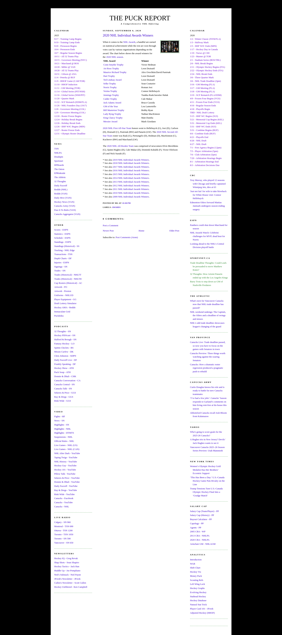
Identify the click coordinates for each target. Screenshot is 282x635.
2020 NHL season (114, 57)
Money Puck (196, 576)
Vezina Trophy (110, 91)
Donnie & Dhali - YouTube (67, 482)
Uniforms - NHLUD (63, 295)
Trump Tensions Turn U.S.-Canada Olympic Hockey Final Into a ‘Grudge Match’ (206, 492)
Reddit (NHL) (60, 189)
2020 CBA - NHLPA (200, 539)
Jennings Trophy (111, 95)
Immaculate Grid (62, 311)
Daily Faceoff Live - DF (65, 360)
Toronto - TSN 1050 (63, 534)
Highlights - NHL (62, 428)
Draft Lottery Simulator (65, 303)
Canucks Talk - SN (63, 388)
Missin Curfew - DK (64, 351)
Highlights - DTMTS (64, 432)
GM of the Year (110, 106)
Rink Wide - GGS (62, 400)
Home (141, 230)
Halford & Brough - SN (65, 339)
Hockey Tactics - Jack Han (66, 566)
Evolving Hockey (198, 592)
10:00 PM (126, 203)
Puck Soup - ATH (62, 372)
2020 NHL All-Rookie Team (120, 146)
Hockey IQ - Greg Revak (66, 558)
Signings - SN (60, 266)
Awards (116, 207)
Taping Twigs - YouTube (65, 457)
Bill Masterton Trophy (113, 110)
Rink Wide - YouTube (64, 494)
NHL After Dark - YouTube (67, 453)
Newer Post (108, 230)
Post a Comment (110, 225)
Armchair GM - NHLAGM (203, 544)
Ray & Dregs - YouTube (65, 490)
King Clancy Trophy (113, 117)
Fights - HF (59, 416)
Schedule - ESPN (62, 237)
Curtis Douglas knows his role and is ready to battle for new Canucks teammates (207, 390)
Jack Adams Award (112, 102)
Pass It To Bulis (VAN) (65, 210)
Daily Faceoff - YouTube (66, 486)
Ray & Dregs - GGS (63, 396)
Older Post (174, 230)
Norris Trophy (110, 87)
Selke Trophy (109, 83)
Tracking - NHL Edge (64, 250)
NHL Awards (129, 42)
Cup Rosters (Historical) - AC (68, 283)
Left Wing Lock (197, 584)
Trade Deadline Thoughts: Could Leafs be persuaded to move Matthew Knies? (208, 266)
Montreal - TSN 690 (63, 526)
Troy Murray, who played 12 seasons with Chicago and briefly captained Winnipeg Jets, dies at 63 (208, 183)
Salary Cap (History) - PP (202, 515)
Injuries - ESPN (61, 262)
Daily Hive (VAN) (63, 197)
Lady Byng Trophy (112, 114)
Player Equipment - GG (65, 299)
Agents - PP (195, 527)
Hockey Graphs (197, 588)
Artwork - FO (60, 287)
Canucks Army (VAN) (64, 205)
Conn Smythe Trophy (113, 64)
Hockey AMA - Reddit (65, 307)
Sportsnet (58, 161)
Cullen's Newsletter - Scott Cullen (70, 582)
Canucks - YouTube (63, 502)
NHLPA (58, 152)
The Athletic (60, 177)
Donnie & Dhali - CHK (65, 376)
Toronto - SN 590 (62, 538)
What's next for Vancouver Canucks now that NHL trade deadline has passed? (207, 304)
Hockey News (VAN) (64, 202)
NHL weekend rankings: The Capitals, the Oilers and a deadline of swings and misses (208, 315)
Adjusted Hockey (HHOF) (202, 612)
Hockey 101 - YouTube (65, 469)
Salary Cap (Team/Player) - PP (204, 511)
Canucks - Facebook (63, 498)
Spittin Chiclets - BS (64, 347)
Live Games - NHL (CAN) (66, 449)
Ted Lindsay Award (112, 79)
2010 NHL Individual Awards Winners (131, 193)
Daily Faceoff (60, 185)
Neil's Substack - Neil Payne (67, 574)
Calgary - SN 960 (62, 522)
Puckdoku (59, 315)
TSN (56, 148)
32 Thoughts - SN (62, 331)
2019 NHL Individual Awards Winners (131, 159)
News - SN (59, 420)
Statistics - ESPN (62, 234)
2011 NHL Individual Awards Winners (131, 189)
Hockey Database (198, 600)
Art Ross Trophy (111, 68)
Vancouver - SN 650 (63, 542)
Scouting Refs (196, 580)
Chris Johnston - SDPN (65, 355)
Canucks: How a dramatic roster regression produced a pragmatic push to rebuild (206, 368)
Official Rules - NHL (64, 441)
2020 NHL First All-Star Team (117, 128)
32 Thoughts (60, 181)
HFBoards (59, 165)
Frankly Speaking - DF (65, 364)
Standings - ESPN (62, 242)
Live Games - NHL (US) (66, 445)
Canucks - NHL (61, 506)
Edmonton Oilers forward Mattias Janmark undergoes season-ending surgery (207, 206)
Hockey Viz (195, 571)
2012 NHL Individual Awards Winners (131, 185)
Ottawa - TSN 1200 (63, 530)
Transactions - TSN (63, 254)
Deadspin (58, 156)
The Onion (59, 169)
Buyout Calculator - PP (201, 519)
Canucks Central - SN (64, 384)
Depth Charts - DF (63, 258)
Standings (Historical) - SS (66, 246)
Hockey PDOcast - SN (64, 335)
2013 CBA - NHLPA (200, 535)
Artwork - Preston (62, 291)
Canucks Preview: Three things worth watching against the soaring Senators (207, 357)
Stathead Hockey (198, 596)
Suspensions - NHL (63, 437)
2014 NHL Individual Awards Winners (131, 178)
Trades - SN (59, 270)
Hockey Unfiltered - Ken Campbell (70, 587)
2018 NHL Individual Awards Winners (131, 163)
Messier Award (110, 121)
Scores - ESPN (61, 229)
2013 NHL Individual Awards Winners (131, 181)
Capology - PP (197, 523)
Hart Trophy (109, 76)
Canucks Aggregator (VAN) (67, 214)
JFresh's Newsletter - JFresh (67, 578)
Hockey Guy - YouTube (65, 465)
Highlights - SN (61, 424)
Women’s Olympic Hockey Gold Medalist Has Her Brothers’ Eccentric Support (205, 470)
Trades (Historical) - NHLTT (67, 274)
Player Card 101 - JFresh (201, 608)
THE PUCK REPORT (140, 18)
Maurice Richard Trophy (115, 72)
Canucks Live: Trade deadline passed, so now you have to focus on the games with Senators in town (208, 345)
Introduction (196, 559)
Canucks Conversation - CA (67, 380)
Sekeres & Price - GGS (65, 392)
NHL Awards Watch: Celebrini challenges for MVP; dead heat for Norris (207, 236)
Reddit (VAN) (60, 193)
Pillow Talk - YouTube (65, 473)
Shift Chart (195, 567)
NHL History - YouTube (65, 461)
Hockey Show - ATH (64, 368)
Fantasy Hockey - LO (64, 343)
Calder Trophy (110, 98)
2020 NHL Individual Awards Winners (128, 35)
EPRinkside (59, 173)
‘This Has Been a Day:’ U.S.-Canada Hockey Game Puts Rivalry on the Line (207, 481)
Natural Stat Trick (198, 604)
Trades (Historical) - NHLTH (68, 278)
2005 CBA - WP (197, 531)
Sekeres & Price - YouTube (67, 478)
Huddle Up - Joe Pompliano (67, 570)
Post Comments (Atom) (127, 237)
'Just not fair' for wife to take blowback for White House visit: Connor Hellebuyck (208, 195)
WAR (192, 563)
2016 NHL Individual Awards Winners (131, 170)
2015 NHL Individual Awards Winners (131, 174)
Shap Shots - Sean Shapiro (66, 562)
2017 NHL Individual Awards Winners (131, 166)
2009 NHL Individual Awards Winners (131, 196)
